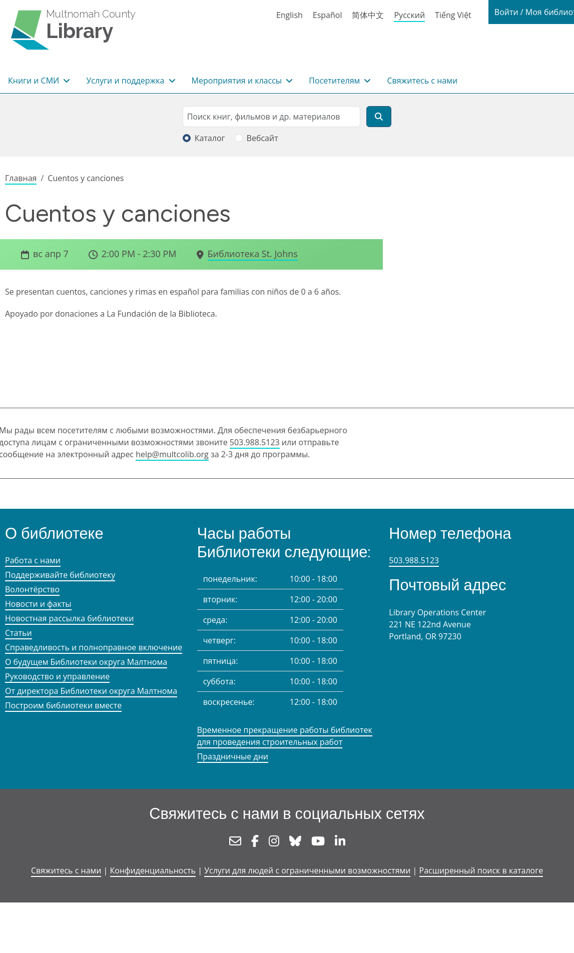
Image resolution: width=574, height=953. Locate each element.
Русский (409, 15)
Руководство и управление (57, 676)
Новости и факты (38, 603)
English (289, 15)
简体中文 (368, 15)
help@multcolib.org (172, 454)
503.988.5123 (255, 442)
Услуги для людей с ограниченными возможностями (307, 870)
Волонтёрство (32, 589)
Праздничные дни (232, 756)
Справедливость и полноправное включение (93, 647)
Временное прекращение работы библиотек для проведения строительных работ (284, 735)
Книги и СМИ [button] (34, 80)
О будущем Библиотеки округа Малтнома (86, 661)
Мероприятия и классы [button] (238, 80)
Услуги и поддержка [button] (126, 80)
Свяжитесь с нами (422, 80)
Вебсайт (262, 138)
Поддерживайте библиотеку (60, 574)
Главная (21, 178)
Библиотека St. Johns (253, 254)
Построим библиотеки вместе (63, 705)
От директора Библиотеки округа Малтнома (91, 690)
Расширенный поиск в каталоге (481, 870)
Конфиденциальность (153, 870)
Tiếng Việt (453, 15)
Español (327, 15)
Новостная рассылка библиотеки (69, 618)
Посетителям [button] (335, 80)
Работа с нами (33, 560)
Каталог (210, 138)
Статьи (18, 632)
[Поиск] (378, 116)
